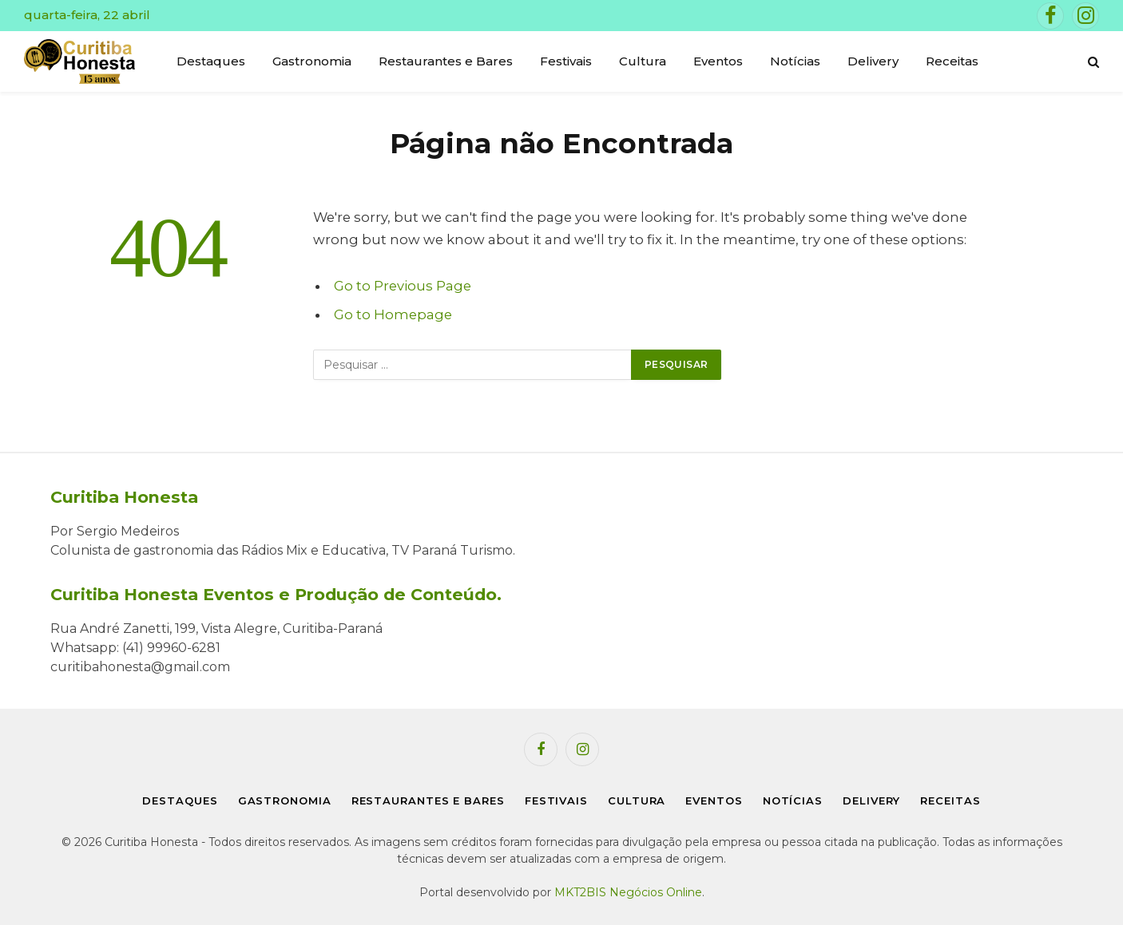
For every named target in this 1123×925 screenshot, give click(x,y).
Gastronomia (311, 61)
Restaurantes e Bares (446, 61)
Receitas (952, 61)
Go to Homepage (393, 314)
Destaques (211, 61)
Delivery (873, 61)
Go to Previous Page (402, 286)
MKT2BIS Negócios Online (628, 892)
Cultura (642, 61)
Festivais (566, 61)
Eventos (718, 61)
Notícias (795, 61)
